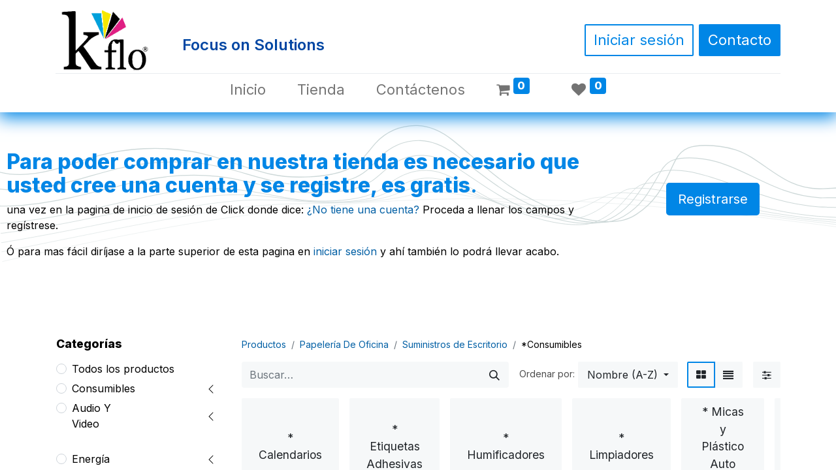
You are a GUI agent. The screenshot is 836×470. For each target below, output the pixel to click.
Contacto (739, 39)
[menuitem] (247, 90)
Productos (264, 344)
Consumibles (103, 388)
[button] (628, 375)
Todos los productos (123, 368)
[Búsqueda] (494, 375)
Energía (91, 458)
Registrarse (713, 199)
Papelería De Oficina (344, 344)
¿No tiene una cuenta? (363, 209)
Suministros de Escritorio (454, 344)
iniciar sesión (345, 251)
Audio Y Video (91, 415)
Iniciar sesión (639, 39)
